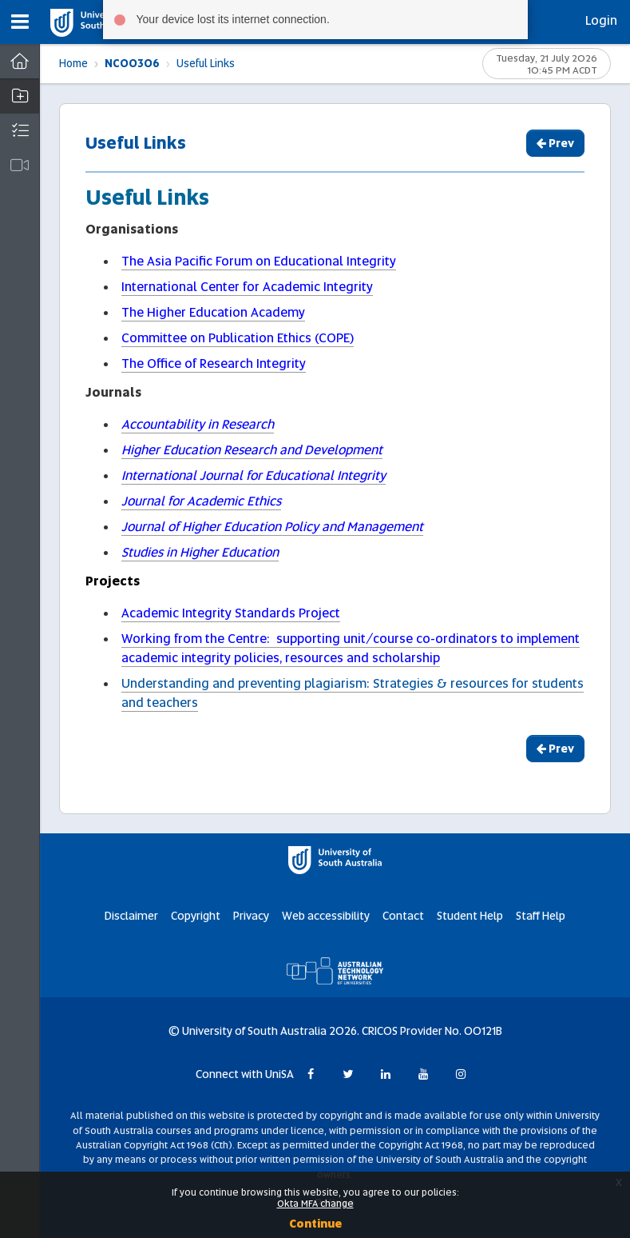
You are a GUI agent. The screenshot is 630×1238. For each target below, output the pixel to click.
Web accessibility (326, 916)
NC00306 (132, 63)
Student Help (470, 916)
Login (601, 20)
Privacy (251, 916)
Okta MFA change (315, 1203)
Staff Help (540, 916)
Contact (403, 916)
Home (73, 63)
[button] (20, 22)
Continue (315, 1223)
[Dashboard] (19, 61)
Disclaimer (131, 916)
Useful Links (205, 63)
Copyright (195, 916)
